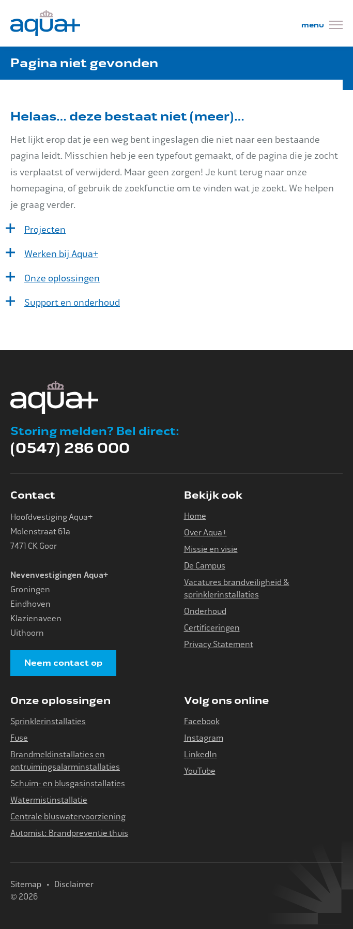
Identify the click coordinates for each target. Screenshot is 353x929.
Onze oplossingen (62, 278)
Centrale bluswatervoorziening (68, 816)
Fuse (19, 738)
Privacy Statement (218, 644)
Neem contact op (63, 663)
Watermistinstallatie (48, 800)
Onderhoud (205, 611)
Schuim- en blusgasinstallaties (67, 783)
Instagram (203, 738)
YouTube (200, 771)
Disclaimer (74, 884)
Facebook (202, 721)
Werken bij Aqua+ (61, 254)
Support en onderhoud (72, 302)
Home (195, 516)
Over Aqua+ (205, 532)
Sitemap (25, 884)
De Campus (204, 566)
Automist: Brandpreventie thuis (69, 833)
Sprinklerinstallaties (48, 721)
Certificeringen (212, 628)
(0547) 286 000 (70, 448)
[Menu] (322, 26)
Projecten (45, 229)
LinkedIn (200, 754)
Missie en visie (211, 549)
